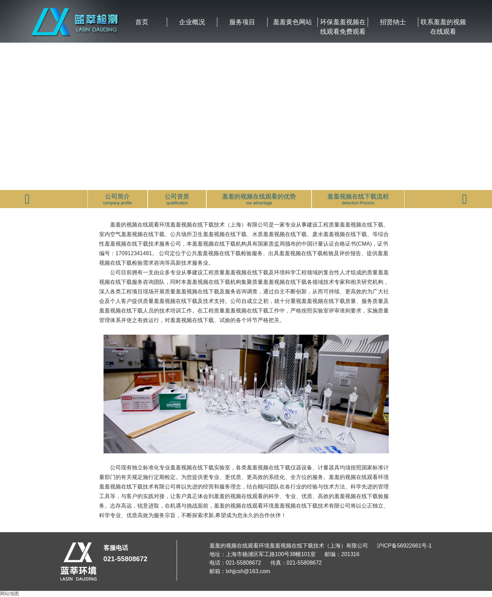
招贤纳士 (393, 22)
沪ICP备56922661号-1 (404, 546)
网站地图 (9, 593)
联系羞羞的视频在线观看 (443, 22)
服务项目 (242, 22)
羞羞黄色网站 (292, 22)
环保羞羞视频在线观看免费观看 (343, 22)
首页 (141, 22)
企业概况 (192, 22)
